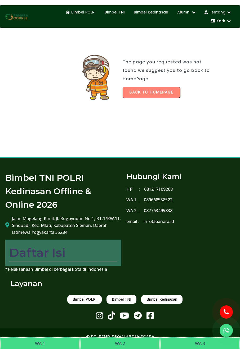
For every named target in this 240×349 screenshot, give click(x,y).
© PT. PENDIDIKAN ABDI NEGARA (120, 337)
